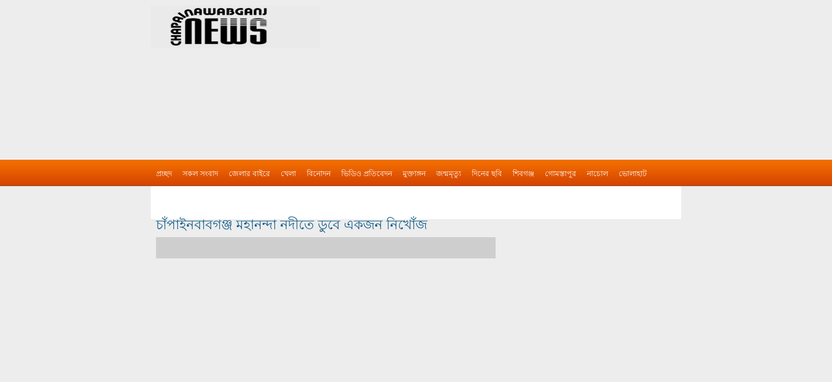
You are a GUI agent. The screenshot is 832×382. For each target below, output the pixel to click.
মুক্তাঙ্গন (414, 173)
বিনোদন (319, 173)
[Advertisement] (527, 74)
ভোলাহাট (633, 173)
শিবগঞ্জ (523, 173)
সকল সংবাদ (200, 173)
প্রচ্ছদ (164, 173)
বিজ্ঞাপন (168, 194)
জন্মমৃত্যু (448, 173)
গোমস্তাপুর (560, 173)
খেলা (288, 173)
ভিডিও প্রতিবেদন (366, 173)
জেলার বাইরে (249, 173)
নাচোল (597, 173)
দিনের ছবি (487, 173)
